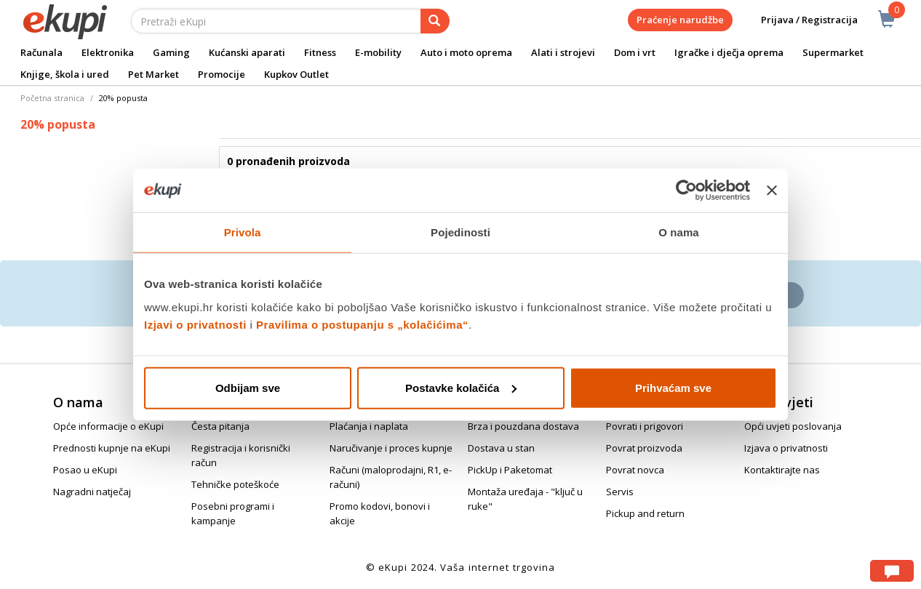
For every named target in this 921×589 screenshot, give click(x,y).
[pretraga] (435, 21)
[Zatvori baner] (772, 190)
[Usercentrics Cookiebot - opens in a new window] (686, 190)
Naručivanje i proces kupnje (391, 447)
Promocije (221, 74)
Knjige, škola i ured (64, 74)
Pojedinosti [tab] (460, 232)
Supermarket (833, 52)
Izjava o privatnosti (786, 447)
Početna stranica (52, 97)
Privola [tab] (242, 232)
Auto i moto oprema (466, 52)
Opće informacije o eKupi (108, 426)
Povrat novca (635, 469)
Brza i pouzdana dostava (523, 426)
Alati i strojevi (563, 52)
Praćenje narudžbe (680, 19)
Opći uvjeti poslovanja (793, 426)
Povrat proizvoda (644, 447)
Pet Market (153, 74)
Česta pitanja (220, 426)
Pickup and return (645, 513)
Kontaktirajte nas (782, 469)
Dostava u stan (501, 447)
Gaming (171, 52)
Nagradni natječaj (92, 491)
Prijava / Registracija (799, 20)
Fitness (320, 52)
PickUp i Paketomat (510, 469)
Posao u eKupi (85, 469)
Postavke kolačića (461, 387)
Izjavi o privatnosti (195, 324)
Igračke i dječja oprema (729, 52)
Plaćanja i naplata (369, 426)
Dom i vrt (634, 52)
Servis (620, 491)
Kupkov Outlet (296, 74)
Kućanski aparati (247, 52)
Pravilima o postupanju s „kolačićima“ (362, 324)
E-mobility (378, 52)
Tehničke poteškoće (235, 484)
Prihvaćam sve (673, 387)
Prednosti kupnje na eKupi (111, 447)
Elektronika (107, 52)
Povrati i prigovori (644, 426)
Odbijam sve (247, 387)
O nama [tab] (678, 232)
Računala (41, 52)
